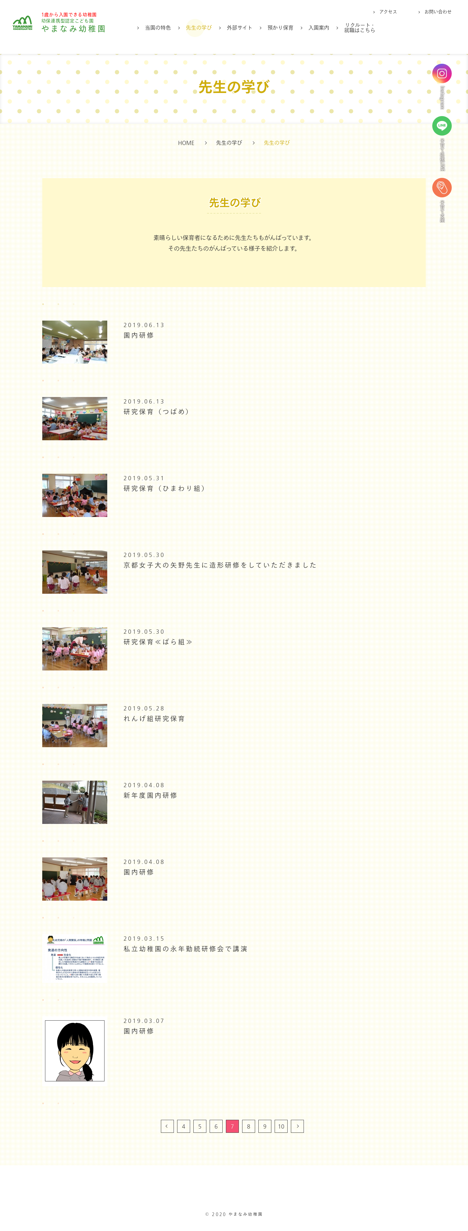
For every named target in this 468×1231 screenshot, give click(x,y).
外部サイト (240, 28)
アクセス (388, 11)
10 (281, 1127)
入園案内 (318, 28)
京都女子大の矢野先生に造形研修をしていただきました (221, 565)
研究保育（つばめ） (158, 412)
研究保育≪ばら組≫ (159, 642)
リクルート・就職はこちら (359, 27)
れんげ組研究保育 (155, 719)
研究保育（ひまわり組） (166, 489)
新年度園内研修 (151, 796)
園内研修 (139, 335)
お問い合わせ (438, 11)
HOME (186, 143)
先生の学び (199, 28)
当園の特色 (158, 28)
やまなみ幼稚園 (78, 26)
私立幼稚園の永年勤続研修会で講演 (186, 949)
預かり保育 (280, 28)
